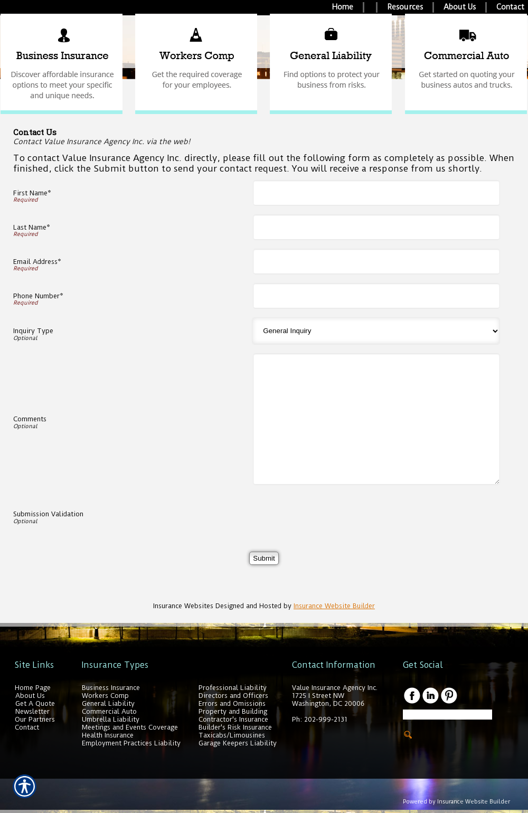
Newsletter (32, 711)
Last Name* (31, 227)
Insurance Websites (183, 606)
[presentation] (337, 514)
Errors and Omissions (232, 703)
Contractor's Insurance (233, 719)
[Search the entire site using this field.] (447, 715)
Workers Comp (105, 695)
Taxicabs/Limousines (232, 735)
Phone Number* (38, 296)
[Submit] (263, 558)
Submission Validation (48, 514)
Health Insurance (108, 735)
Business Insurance (111, 688)
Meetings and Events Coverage (130, 727)
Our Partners (35, 719)
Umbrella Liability (110, 719)
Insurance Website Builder (334, 606)
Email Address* (37, 262)
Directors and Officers (233, 695)
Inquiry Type (33, 331)
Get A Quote (35, 703)
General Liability (108, 703)
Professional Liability (233, 688)
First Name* (32, 193)
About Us (30, 695)
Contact (27, 727)
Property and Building (233, 711)
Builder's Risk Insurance (235, 727)
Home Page (33, 688)
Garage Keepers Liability (238, 743)
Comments (29, 419)
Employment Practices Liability (131, 743)
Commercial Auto (109, 711)
